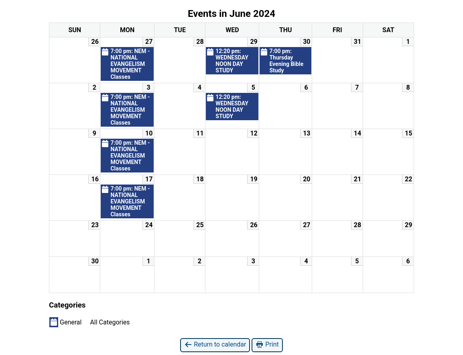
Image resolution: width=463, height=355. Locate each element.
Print (267, 345)
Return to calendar (215, 345)
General (65, 322)
